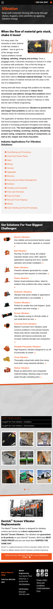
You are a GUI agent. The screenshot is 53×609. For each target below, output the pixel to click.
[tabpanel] (26, 459)
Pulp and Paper (13, 196)
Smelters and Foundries (17, 188)
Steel (9, 160)
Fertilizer (10, 184)
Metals (10, 204)
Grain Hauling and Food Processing (22, 208)
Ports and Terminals (15, 192)
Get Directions (24, 584)
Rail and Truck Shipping (17, 200)
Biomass (10, 176)
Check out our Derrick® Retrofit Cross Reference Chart (26, 556)
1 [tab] (25, 489)
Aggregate (11, 172)
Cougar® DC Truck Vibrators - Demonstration (18, 426)
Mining (10, 164)
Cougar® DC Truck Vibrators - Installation (16, 422)
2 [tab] (28, 489)
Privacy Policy (41, 580)
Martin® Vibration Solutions (11, 418)
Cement (10, 168)
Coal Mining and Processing (19, 152)
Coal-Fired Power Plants (17, 156)
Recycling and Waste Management (22, 180)
